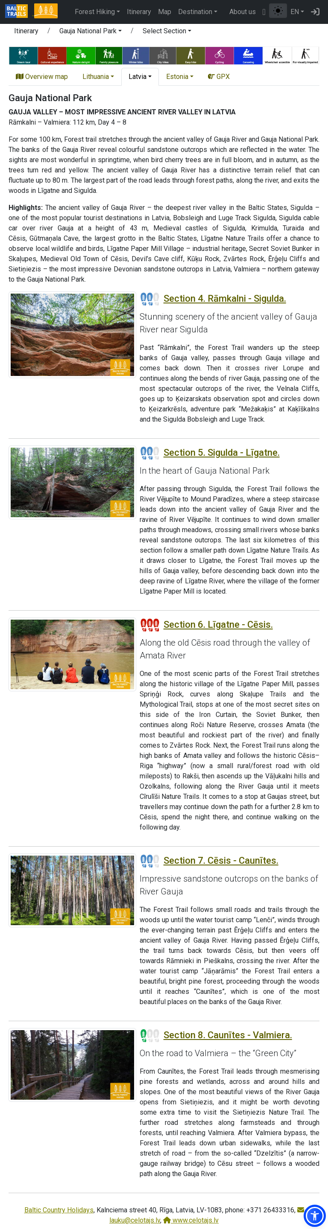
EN (294, 12)
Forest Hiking (95, 12)
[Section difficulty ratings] (150, 299)
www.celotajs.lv (191, 1220)
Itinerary (139, 12)
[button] (90, 32)
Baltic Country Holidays (59, 1210)
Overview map (42, 77)
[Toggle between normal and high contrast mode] (278, 10)
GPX (219, 77)
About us (242, 12)
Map (164, 12)
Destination (195, 12)
